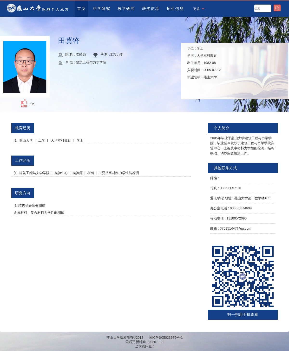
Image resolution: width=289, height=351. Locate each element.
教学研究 (126, 8)
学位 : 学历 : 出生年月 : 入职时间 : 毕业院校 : (204, 62)
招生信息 (175, 8)
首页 (81, 8)
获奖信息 (150, 8)
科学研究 (101, 8)
